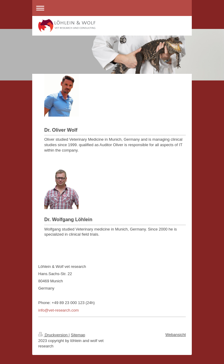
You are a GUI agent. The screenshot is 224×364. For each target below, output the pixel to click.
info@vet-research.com (58, 310)
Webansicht (175, 334)
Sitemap (78, 335)
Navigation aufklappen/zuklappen (112, 8)
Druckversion (53, 335)
